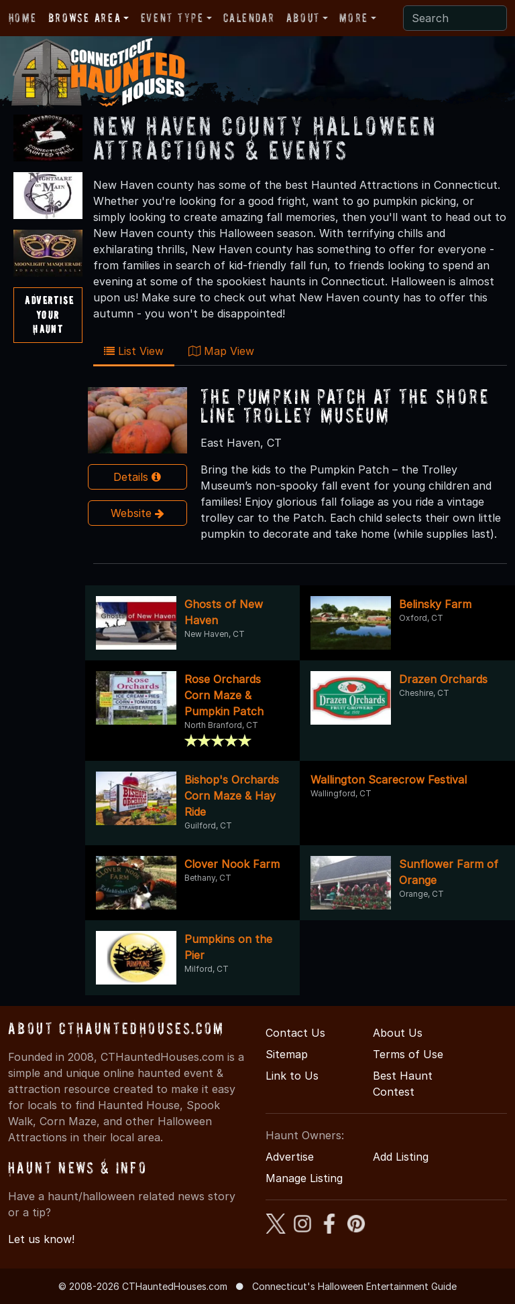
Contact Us (295, 1032)
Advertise (290, 1156)
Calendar (248, 18)
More (353, 18)
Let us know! (41, 1239)
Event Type (172, 18)
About (303, 18)
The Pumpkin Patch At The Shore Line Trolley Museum (345, 405)
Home (22, 18)
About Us (397, 1032)
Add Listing (400, 1156)
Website (137, 513)
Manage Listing (304, 1178)
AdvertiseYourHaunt (49, 314)
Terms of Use (408, 1054)
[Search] (455, 18)
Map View (221, 351)
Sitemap (287, 1054)
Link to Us (292, 1075)
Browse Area (84, 18)
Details (137, 477)
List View (134, 351)
